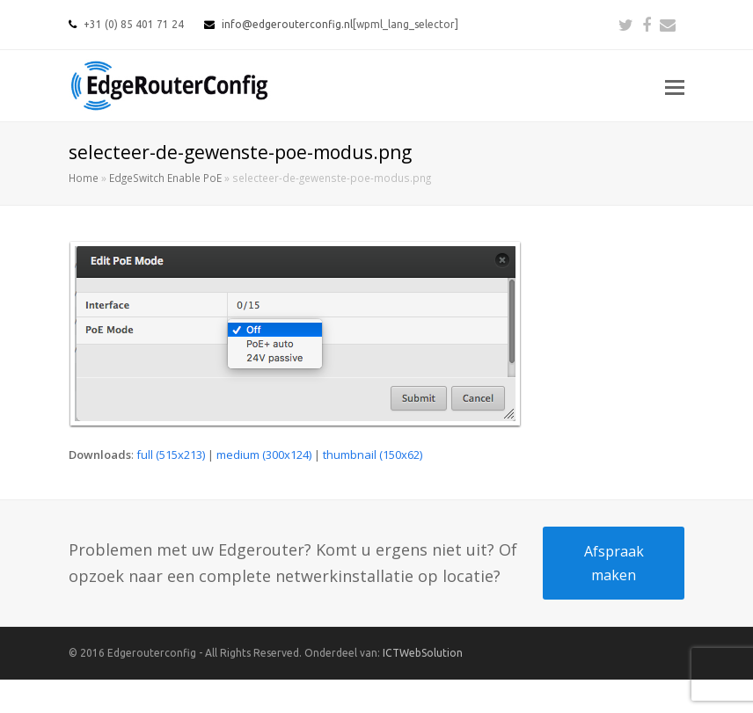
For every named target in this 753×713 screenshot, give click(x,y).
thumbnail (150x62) (372, 454)
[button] (674, 86)
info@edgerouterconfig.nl (287, 24)
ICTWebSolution (423, 652)
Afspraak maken (614, 563)
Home (84, 178)
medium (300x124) (263, 454)
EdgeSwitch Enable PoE (165, 178)
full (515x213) (170, 454)
